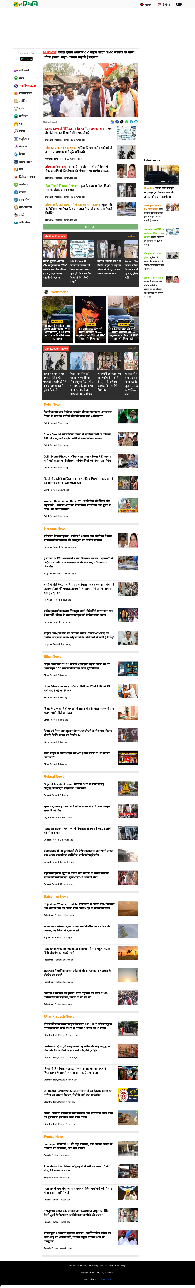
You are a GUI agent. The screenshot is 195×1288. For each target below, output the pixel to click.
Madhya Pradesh (50, 122)
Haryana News (55, 528)
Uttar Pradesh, (61, 1035)
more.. (90, 226)
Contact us (109, 1266)
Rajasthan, (59, 915)
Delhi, (56, 423)
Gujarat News (54, 777)
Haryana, (61, 178)
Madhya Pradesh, (65, 140)
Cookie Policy (82, 1266)
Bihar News (52, 657)
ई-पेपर (164, 4)
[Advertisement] (97, 28)
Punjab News (54, 1136)
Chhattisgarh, (63, 159)
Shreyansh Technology (103, 1279)
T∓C (101, 1266)
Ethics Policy (93, 1266)
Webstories (59, 292)
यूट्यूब (146, 4)
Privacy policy (120, 1266)
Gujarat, (57, 795)
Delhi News (52, 404)
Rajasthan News (56, 896)
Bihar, (56, 675)
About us (72, 1266)
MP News (50, 52)
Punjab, (56, 1155)
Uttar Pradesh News (59, 1016)
